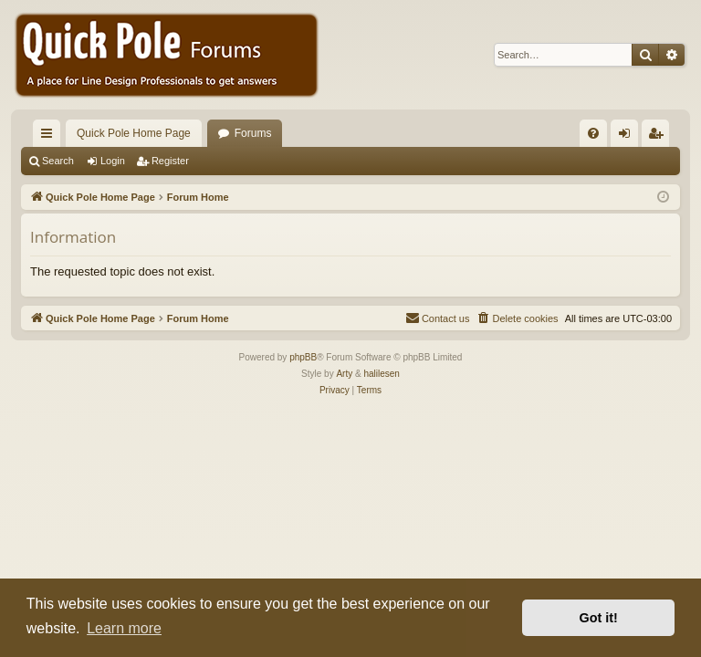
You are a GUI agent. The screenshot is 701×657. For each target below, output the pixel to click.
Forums (253, 133)
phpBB (303, 357)
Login (112, 160)
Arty (344, 374)
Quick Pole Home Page (134, 133)
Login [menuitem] (628, 137)
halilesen (381, 374)
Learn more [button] (124, 628)
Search (58, 160)
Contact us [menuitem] (437, 317)
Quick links (50, 137)
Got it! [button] (599, 617)
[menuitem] (593, 133)
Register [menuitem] (659, 137)
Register (170, 160)
